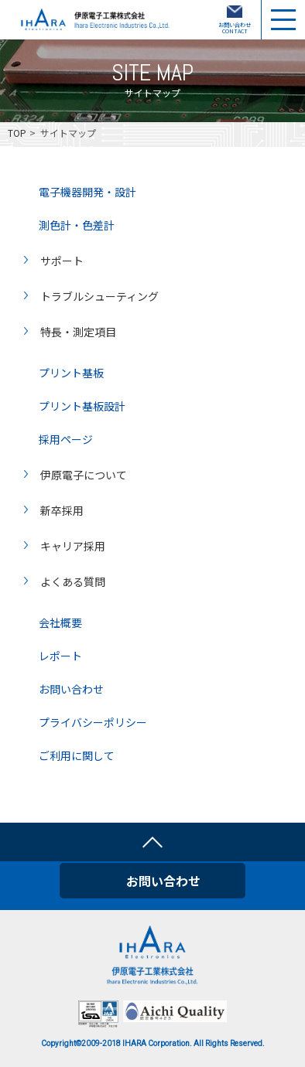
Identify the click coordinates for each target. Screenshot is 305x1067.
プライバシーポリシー (93, 721)
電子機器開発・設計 (87, 190)
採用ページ (66, 438)
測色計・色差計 (77, 223)
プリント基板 (71, 371)
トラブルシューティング (99, 295)
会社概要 (60, 621)
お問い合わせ (71, 687)
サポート (62, 260)
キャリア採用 (72, 545)
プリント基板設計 (82, 404)
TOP (17, 132)
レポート (60, 654)
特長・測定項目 (78, 331)
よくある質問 (72, 580)
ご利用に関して (77, 754)
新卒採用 (62, 509)
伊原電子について (83, 474)
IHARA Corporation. (157, 1043)
